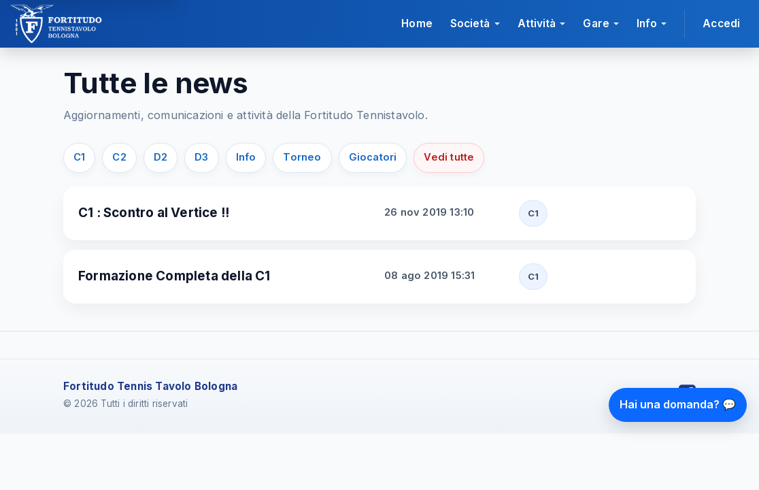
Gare (596, 23)
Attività (537, 23)
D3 (201, 157)
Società (470, 23)
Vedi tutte (449, 157)
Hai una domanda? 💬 (678, 404)
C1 (79, 157)
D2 (160, 157)
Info (647, 23)
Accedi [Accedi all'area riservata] (721, 23)
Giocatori (373, 157)
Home (416, 23)
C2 (119, 157)
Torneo (302, 157)
